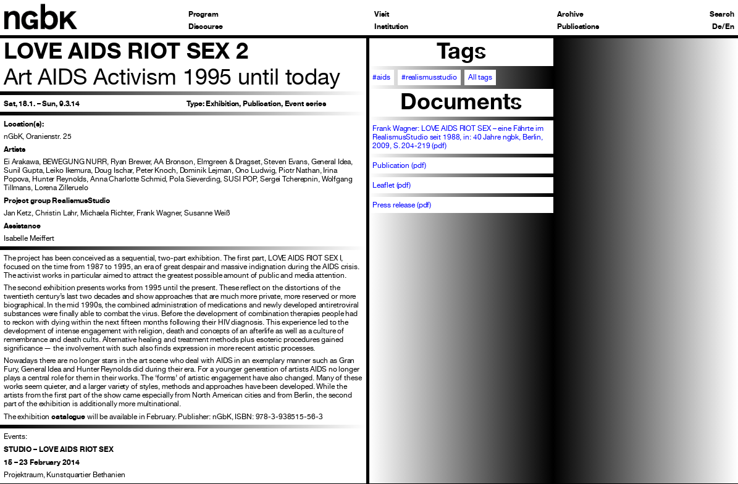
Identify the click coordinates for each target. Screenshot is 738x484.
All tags (480, 77)
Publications (578, 26)
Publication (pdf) (399, 165)
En (729, 26)
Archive (570, 14)
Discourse (205, 26)
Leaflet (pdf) (391, 185)
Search (722, 14)
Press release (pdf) (401, 205)
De (717, 26)
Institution (391, 26)
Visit (381, 14)
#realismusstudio (429, 77)
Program (203, 14)
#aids (381, 77)
